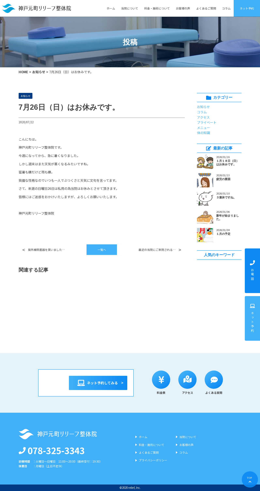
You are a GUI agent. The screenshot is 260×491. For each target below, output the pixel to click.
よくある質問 (216, 383)
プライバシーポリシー (153, 460)
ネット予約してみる (98, 383)
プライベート (206, 122)
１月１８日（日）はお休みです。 (227, 162)
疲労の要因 (223, 179)
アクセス (203, 117)
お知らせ (38, 71)
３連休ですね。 (226, 197)
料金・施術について (157, 8)
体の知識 (203, 132)
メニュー (203, 127)
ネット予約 (247, 8)
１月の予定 (223, 233)
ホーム (111, 8)
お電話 (252, 270)
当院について (129, 8)
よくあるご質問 (206, 8)
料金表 (163, 383)
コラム (226, 8)
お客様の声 (183, 8)
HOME (23, 71)
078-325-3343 (52, 450)
